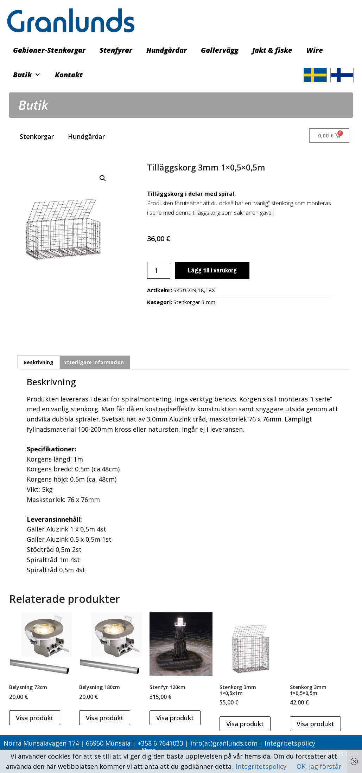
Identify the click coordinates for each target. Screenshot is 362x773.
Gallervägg (219, 50)
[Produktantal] (158, 270)
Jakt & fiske (272, 50)
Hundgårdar (166, 50)
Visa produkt (34, 718)
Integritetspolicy (290, 743)
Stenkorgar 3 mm (194, 301)
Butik (30, 74)
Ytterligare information (94, 362)
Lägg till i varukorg (212, 270)
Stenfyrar (116, 50)
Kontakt (69, 74)
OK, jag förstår (319, 766)
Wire (314, 50)
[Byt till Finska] (342, 75)
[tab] (38, 362)
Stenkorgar (37, 136)
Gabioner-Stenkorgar (49, 50)
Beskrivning (38, 362)
